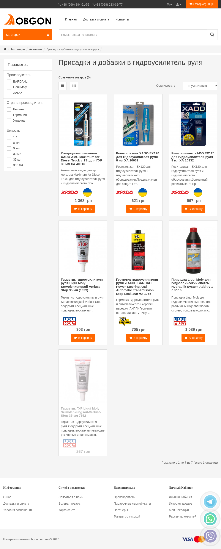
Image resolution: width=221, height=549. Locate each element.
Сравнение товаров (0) (74, 77)
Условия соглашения (18, 510)
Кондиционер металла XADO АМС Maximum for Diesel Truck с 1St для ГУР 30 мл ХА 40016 (81, 158)
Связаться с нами (70, 497)
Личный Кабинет (180, 497)
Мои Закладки (179, 510)
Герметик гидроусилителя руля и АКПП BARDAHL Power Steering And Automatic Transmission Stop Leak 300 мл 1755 (137, 287)
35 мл (17, 159)
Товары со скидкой (127, 516)
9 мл (16, 148)
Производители (124, 497)
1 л (15, 137)
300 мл (18, 165)
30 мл (17, 154)
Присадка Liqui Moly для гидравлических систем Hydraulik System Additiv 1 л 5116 (192, 285)
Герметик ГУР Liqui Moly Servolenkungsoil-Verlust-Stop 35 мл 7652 (81, 412)
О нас (7, 497)
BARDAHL (20, 81)
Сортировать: (166, 85)
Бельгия (18, 109)
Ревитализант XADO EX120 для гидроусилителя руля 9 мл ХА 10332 (193, 156)
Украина (19, 120)
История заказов (180, 503)
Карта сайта (66, 510)
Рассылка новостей (182, 516)
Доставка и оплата (16, 503)
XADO (17, 92)
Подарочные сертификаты (132, 503)
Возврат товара (69, 503)
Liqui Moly (20, 87)
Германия (20, 115)
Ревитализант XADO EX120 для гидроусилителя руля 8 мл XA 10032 (137, 156)
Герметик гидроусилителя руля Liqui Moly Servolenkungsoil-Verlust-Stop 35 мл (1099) (82, 285)
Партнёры (121, 510)
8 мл (16, 142)
